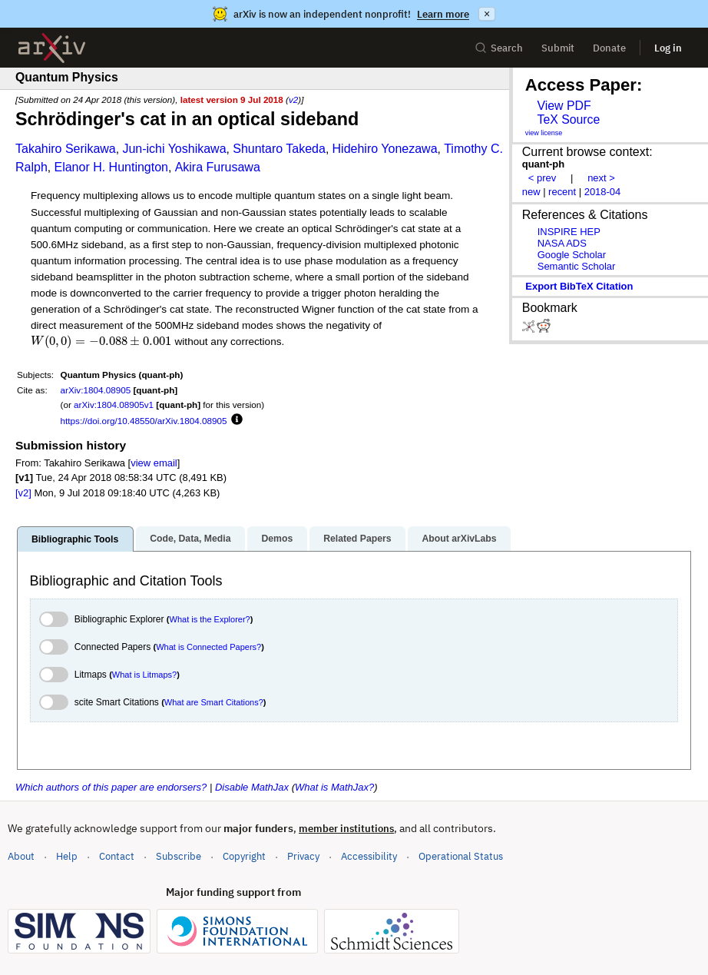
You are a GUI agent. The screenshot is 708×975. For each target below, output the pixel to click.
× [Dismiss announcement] (487, 14)
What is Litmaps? (144, 674)
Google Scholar (572, 254)
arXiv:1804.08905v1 (114, 405)
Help (67, 856)
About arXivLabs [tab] (459, 538)
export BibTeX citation (579, 286)
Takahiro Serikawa (65, 148)
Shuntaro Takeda (279, 148)
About (21, 856)
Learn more (443, 14)
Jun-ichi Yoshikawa (174, 148)
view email (154, 463)
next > (601, 178)
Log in (668, 48)
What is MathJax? (334, 787)
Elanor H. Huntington (111, 167)
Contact (116, 856)
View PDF (564, 105)
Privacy (303, 856)
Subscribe (178, 856)
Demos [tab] (277, 538)
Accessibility (369, 856)
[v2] (23, 493)
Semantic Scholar (577, 266)
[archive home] (51, 48)
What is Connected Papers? (208, 647)
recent (562, 191)
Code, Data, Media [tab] (190, 538)
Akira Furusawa (217, 167)
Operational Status (461, 855)
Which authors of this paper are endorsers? (111, 787)
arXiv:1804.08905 (96, 390)
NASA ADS (562, 243)
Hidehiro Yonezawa (385, 148)
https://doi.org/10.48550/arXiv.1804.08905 (144, 421)
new (531, 191)
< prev (542, 178)
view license (544, 133)
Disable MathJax (252, 787)
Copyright (244, 856)
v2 (293, 99)
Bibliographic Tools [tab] (74, 539)
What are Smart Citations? (213, 702)
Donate (609, 48)
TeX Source (568, 119)
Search (499, 48)
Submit (557, 48)
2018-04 (602, 191)
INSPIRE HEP (569, 231)
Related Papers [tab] (357, 538)
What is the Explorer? (210, 619)
